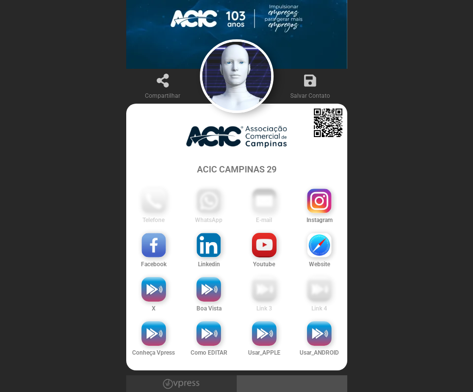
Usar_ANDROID (319, 352)
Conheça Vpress (153, 352)
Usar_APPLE (264, 352)
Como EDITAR (209, 352)
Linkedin (209, 264)
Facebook (154, 264)
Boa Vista (209, 308)
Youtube (264, 264)
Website (319, 264)
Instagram (319, 220)
